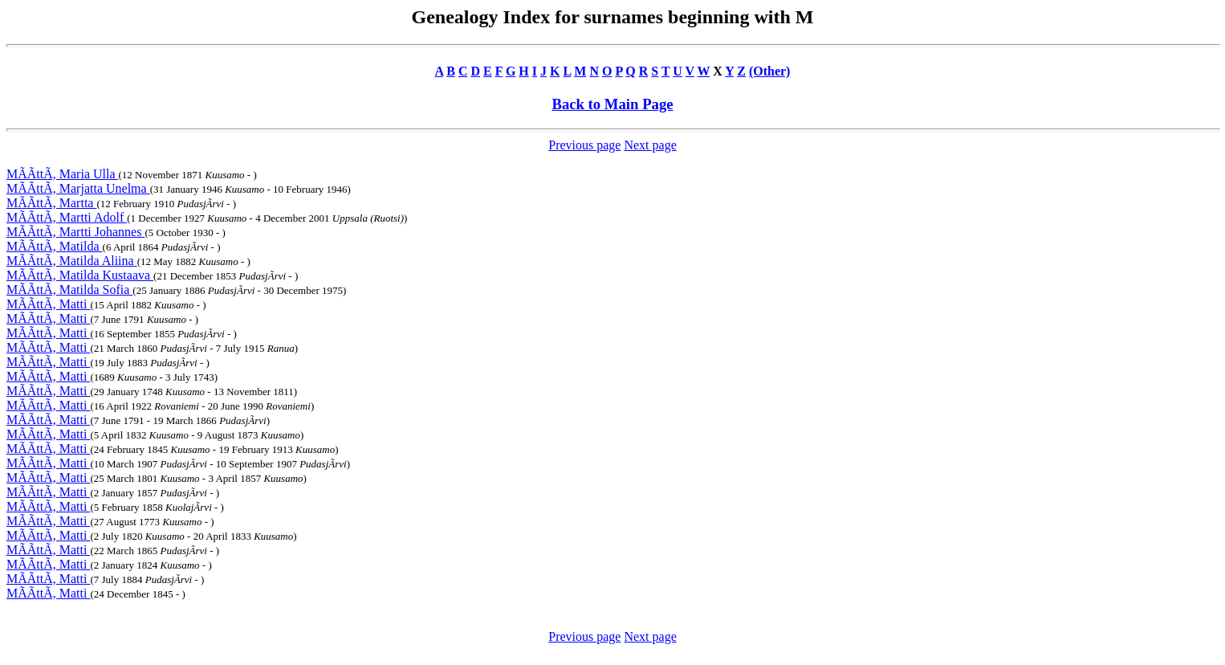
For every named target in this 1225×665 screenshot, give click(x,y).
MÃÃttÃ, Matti (48, 304)
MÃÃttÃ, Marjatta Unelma (78, 188)
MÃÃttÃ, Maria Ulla (62, 174)
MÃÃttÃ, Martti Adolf (66, 217)
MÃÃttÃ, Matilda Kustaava (79, 275)
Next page (650, 145)
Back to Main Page (612, 104)
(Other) (770, 71)
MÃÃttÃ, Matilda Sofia (69, 289)
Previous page (584, 145)
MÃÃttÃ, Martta (51, 203)
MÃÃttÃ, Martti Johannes (75, 232)
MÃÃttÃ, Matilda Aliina (71, 260)
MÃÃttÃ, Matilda (54, 246)
